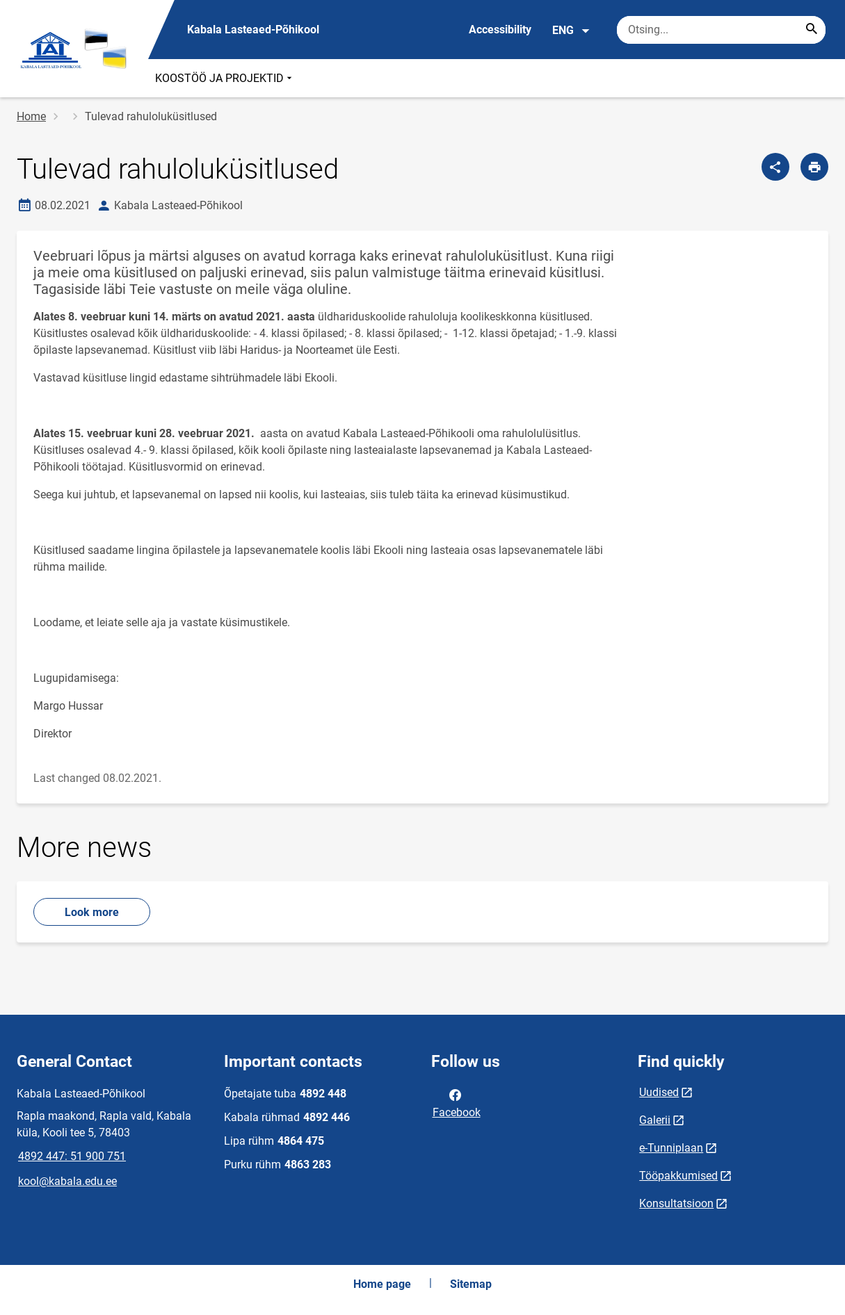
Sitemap (471, 1284)
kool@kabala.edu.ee (67, 1181)
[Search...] (811, 30)
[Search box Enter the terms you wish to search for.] (721, 30)
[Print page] (814, 167)
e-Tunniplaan (671, 1147)
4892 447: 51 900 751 (72, 1156)
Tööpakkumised (678, 1175)
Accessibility (500, 29)
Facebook (457, 1102)
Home (31, 116)
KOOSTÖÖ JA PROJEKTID (225, 78)
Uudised (659, 1092)
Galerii (654, 1120)
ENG (571, 30)
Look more (92, 912)
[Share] (775, 167)
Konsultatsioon (676, 1203)
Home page (382, 1284)
